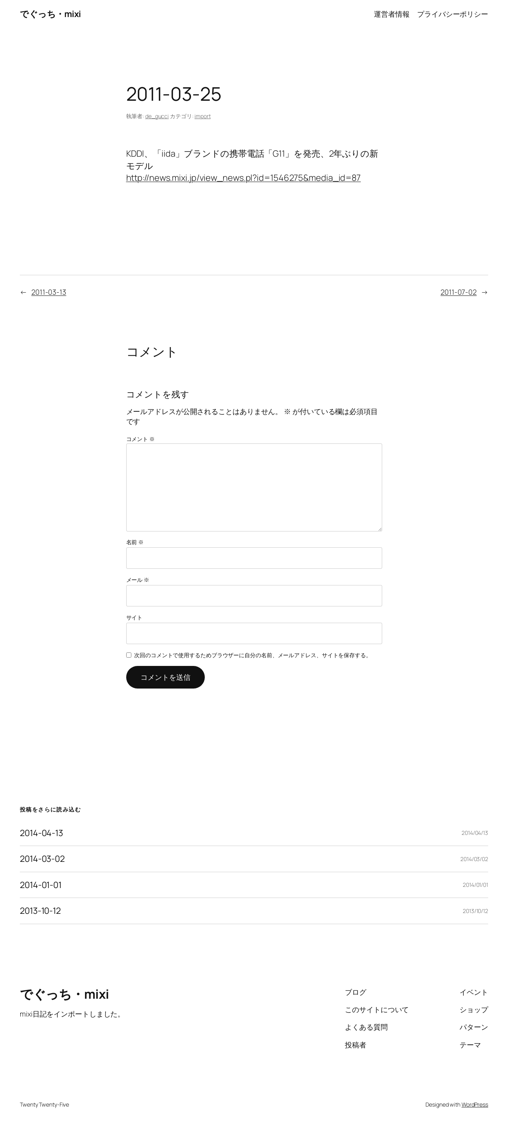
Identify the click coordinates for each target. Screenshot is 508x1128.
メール (138, 579)
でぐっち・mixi (50, 14)
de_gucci (157, 116)
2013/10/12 (475, 911)
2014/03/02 (474, 859)
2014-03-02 (42, 858)
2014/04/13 (475, 832)
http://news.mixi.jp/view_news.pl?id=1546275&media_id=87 (243, 178)
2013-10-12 (40, 910)
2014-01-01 (41, 885)
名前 (135, 542)
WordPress (475, 1104)
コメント (140, 439)
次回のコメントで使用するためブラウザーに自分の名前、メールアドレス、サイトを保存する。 (252, 655)
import (202, 116)
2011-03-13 (48, 292)
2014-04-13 (41, 833)
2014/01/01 (475, 884)
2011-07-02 (459, 292)
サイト (134, 617)
